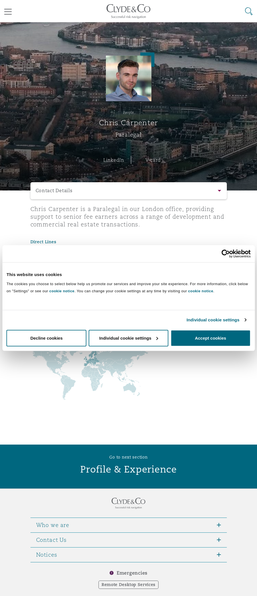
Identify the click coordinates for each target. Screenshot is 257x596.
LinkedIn (113, 160)
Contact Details (54, 191)
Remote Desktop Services (128, 584)
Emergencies (132, 573)
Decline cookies (46, 337)
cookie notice (61, 291)
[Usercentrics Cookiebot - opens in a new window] (225, 254)
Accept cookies (210, 337)
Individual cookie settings (213, 319)
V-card (153, 160)
